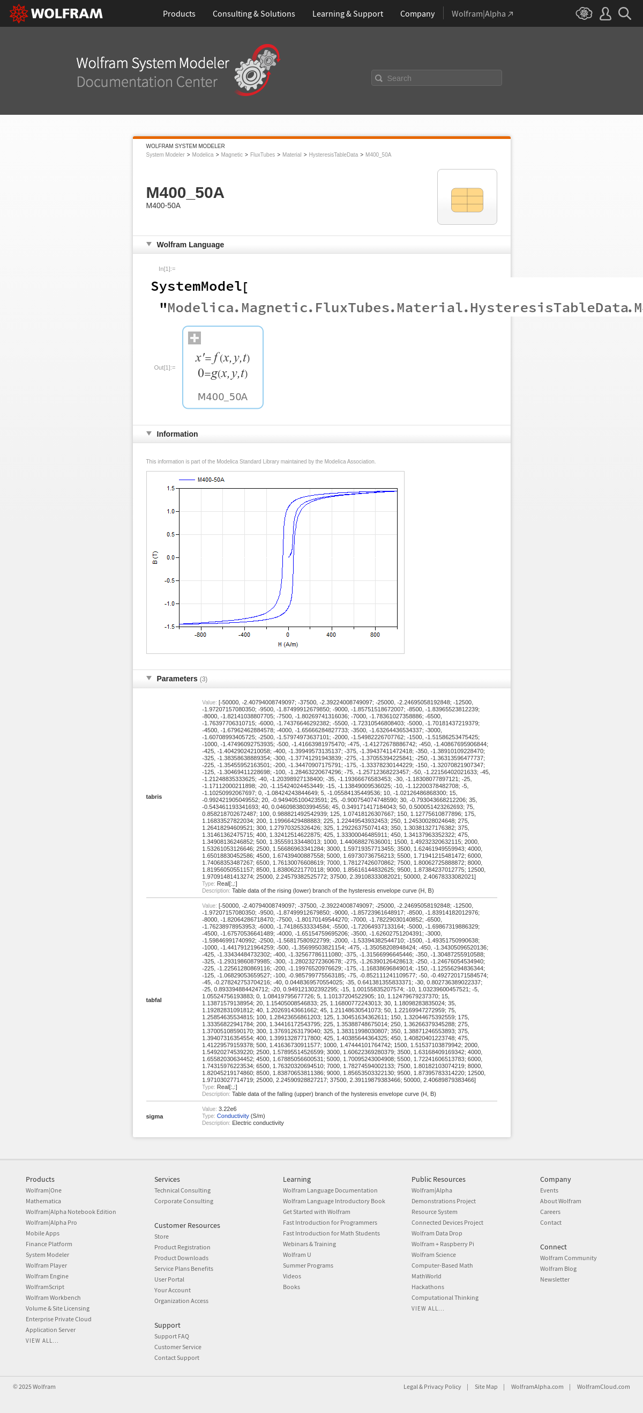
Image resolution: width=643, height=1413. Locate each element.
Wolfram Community (568, 1258)
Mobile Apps (42, 1233)
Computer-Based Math (442, 1265)
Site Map (486, 1386)
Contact (551, 1222)
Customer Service (177, 1347)
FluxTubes (262, 155)
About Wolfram (560, 1201)
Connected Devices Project (447, 1222)
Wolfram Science (434, 1254)
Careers (550, 1212)
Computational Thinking (445, 1297)
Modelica (203, 155)
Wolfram (44, 1386)
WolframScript (45, 1287)
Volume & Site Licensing (57, 1308)
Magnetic (232, 155)
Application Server (51, 1330)
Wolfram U (297, 1254)
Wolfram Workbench (53, 1297)
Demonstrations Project (444, 1201)
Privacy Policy (442, 1386)
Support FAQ (171, 1336)
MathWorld (427, 1276)
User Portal (169, 1279)
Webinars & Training (309, 1244)
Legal (410, 1386)
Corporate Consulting (183, 1201)
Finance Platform (49, 1244)
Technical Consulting (182, 1190)
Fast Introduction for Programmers (330, 1222)
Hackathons (428, 1287)
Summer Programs (308, 1265)
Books (291, 1287)
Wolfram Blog (558, 1268)
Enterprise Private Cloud (59, 1319)
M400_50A (378, 155)
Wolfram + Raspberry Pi (443, 1244)
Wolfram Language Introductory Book (334, 1201)
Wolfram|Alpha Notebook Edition (71, 1212)
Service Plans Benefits (183, 1268)
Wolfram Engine (47, 1276)
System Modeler (165, 155)
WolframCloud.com (603, 1386)
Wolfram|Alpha (432, 1190)
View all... (42, 1340)
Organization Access (181, 1301)
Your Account (172, 1290)
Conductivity (233, 1116)
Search (399, 78)
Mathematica (43, 1201)
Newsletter (555, 1279)
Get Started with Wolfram (316, 1212)
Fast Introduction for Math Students (331, 1233)
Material (292, 155)
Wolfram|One (44, 1190)
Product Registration (182, 1247)
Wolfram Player (46, 1265)
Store (161, 1236)
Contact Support (176, 1357)
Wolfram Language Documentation (330, 1190)
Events (549, 1190)
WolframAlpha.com (537, 1386)
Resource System (435, 1212)
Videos (292, 1276)
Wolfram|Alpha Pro (51, 1222)
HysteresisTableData (333, 155)
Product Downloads (181, 1258)
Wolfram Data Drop (437, 1233)
